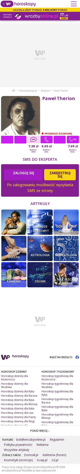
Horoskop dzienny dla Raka (17, 408)
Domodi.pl (31, 455)
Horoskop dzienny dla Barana (19, 395)
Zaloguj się (23, 173)
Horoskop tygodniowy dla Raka (57, 423)
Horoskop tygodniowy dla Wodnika (57, 385)
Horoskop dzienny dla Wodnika (14, 385)
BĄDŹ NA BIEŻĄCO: (64, 357)
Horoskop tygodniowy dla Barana (57, 400)
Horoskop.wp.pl (28, 90)
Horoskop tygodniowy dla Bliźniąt (57, 416)
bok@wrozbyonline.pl (30, 439)
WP (13, 90)
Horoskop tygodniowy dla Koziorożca (57, 377)
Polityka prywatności (18, 445)
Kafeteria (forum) (54, 455)
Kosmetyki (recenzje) (18, 460)
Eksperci (45, 90)
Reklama (42, 445)
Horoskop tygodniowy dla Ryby (57, 393)
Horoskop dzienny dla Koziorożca (14, 377)
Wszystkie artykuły (16, 450)
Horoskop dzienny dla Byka (17, 400)
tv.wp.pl (42, 460)
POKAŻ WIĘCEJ (40, 431)
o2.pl (55, 460)
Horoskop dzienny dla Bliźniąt (19, 404)
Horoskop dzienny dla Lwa (17, 413)
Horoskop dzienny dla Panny (18, 417)
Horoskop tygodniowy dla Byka (57, 408)
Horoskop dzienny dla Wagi (18, 421)
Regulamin (57, 439)
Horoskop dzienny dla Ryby (17, 391)
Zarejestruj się (60, 175)
